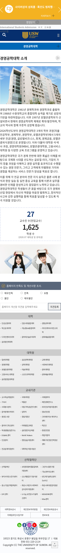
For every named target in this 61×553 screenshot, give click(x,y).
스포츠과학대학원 (28, 374)
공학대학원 (26, 364)
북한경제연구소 (47, 402)
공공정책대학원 (27, 359)
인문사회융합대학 (28, 323)
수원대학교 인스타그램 (29, 525)
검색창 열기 (4, 34)
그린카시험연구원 (48, 466)
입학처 (24, 411)
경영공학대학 (46, 323)
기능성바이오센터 (48, 471)
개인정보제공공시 (51, 509)
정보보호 (45, 515)
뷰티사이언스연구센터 (9, 476)
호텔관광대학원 (7, 369)
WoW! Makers (27, 435)
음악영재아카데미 (8, 411)
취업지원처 (46, 435)
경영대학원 (5, 364)
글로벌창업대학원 (8, 379)
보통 (46, 293)
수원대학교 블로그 (19, 525)
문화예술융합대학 (48, 337)
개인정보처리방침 (30, 509)
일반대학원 (5, 359)
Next (59, 9)
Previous (2, 9)
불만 (6, 298)
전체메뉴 (58, 35)
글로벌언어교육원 (28, 430)
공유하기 (57, 57)
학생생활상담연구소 (9, 430)
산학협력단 (5, 466)
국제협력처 (46, 397)
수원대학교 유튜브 (34, 525)
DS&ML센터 (6, 435)
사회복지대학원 (47, 364)
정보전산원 (46, 411)
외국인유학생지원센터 (49, 407)
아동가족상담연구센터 (29, 407)
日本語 (47, 27)
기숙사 (4, 402)
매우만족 (8, 293)
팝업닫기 (30, 22)
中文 (40, 27)
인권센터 (5, 440)
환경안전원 (46, 430)
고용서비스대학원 (8, 374)
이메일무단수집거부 (15, 515)
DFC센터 (5, 494)
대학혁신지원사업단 (29, 449)
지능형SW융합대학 (28, 328)
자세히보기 (46, 15)
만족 (26, 293)
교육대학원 (46, 359)
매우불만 (28, 298)
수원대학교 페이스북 (24, 525)
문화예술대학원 (47, 374)
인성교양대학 (6, 323)
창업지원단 (26, 416)
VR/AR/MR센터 (47, 494)
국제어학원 (26, 397)
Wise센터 (45, 499)
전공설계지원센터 (8, 449)
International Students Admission (18, 27)
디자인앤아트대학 (8, 337)
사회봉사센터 (6, 407)
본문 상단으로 (54, 545)
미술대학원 (26, 369)
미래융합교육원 (27, 425)
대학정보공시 (10, 509)
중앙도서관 (5, 416)
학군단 (44, 425)
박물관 (24, 402)
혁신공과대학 (6, 328)
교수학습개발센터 (8, 397)
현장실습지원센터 (28, 440)
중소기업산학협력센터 (9, 485)
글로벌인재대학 (7, 342)
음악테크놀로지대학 (29, 337)
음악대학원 (46, 369)
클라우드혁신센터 (8, 425)
